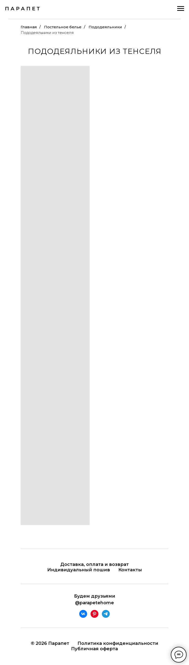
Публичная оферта (94, 648)
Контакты (130, 570)
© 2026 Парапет (50, 643)
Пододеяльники (105, 27)
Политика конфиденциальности (118, 643)
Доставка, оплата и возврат (94, 564)
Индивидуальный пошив (78, 570)
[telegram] (106, 614)
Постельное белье (62, 27)
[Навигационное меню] (180, 8)
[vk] (83, 614)
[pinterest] (94, 614)
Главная (29, 27)
